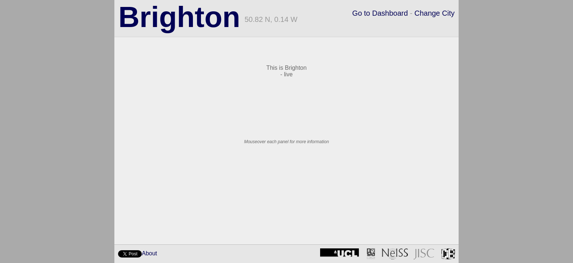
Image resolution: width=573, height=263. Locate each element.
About (149, 253)
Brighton (179, 17)
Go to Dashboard (380, 13)
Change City (434, 13)
